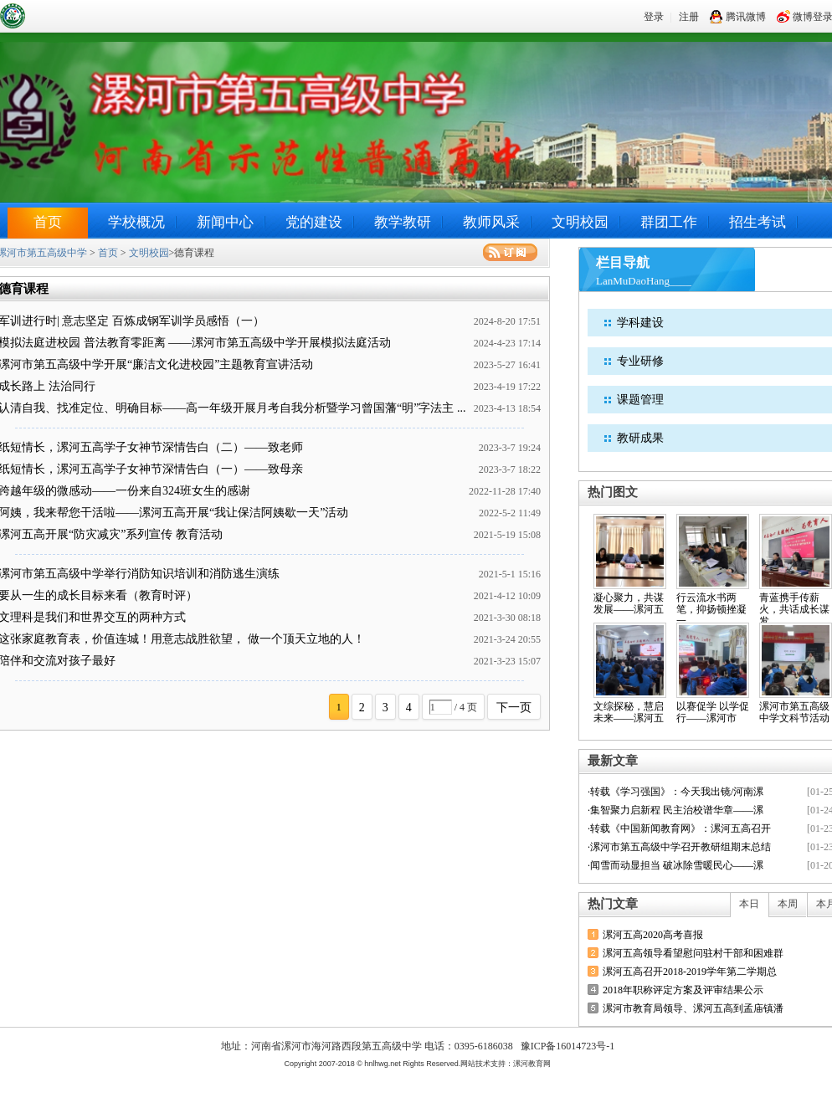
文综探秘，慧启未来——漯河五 (628, 712)
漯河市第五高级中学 (100, 15)
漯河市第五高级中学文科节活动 (794, 712)
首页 (47, 222)
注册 (689, 17)
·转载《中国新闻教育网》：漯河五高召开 (679, 828)
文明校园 (580, 222)
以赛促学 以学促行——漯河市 (712, 712)
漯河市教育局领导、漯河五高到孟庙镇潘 (693, 1008)
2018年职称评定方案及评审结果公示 (683, 990)
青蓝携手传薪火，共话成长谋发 (794, 609)
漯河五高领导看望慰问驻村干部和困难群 (693, 953)
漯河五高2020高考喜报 (653, 935)
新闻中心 (225, 222)
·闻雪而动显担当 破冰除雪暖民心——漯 (675, 865)
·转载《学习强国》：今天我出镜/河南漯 (675, 792)
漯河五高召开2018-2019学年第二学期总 (690, 971)
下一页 (514, 707)
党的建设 (313, 222)
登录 (654, 17)
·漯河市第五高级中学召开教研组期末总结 (679, 847)
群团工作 (668, 222)
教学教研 (402, 222)
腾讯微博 (738, 17)
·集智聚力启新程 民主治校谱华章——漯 (675, 810)
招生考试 (757, 222)
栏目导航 (623, 262)
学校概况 (136, 222)
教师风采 (491, 222)
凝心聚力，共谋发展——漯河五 (628, 603)
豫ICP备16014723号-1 (568, 1046)
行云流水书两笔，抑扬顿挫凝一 (711, 609)
